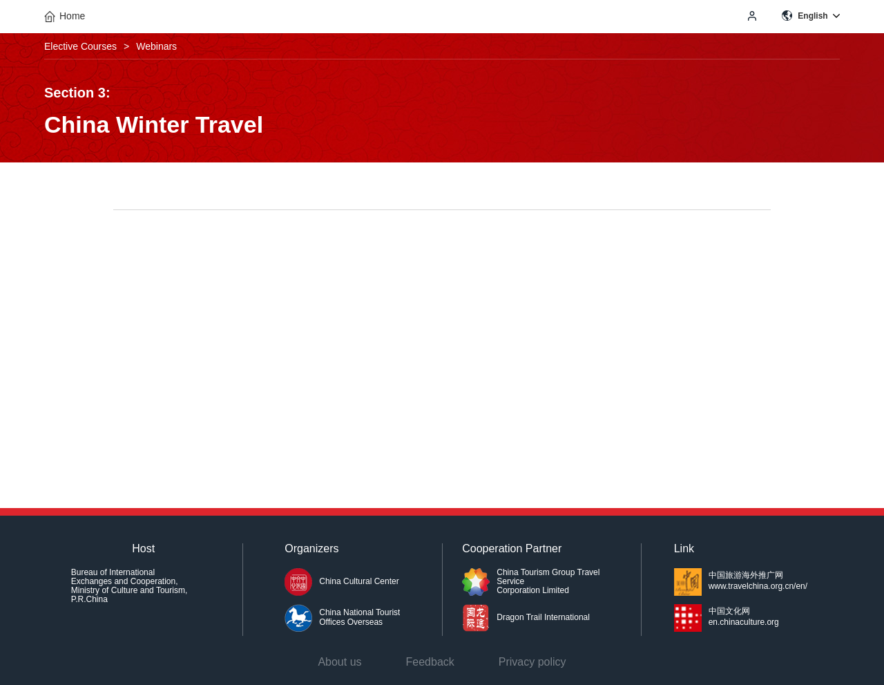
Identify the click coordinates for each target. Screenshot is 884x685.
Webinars (156, 46)
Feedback (430, 662)
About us (339, 662)
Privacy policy (532, 662)
